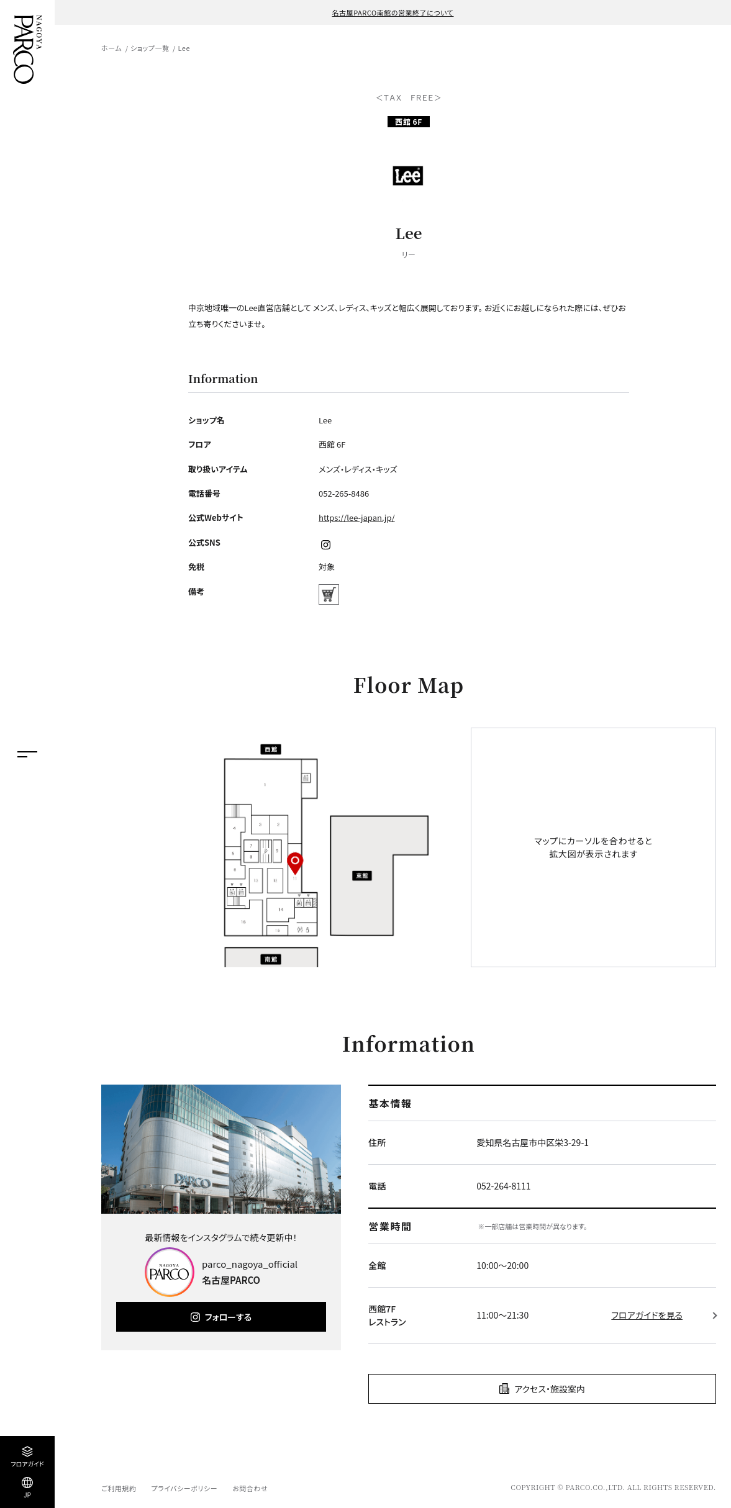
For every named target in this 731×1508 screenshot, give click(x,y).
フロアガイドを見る (647, 1315)
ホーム (111, 48)
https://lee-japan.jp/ (357, 517)
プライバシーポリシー (184, 1488)
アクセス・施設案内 (549, 1389)
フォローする (228, 1317)
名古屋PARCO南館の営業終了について (393, 12)
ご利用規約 (118, 1488)
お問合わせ (250, 1488)
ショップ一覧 (149, 48)
